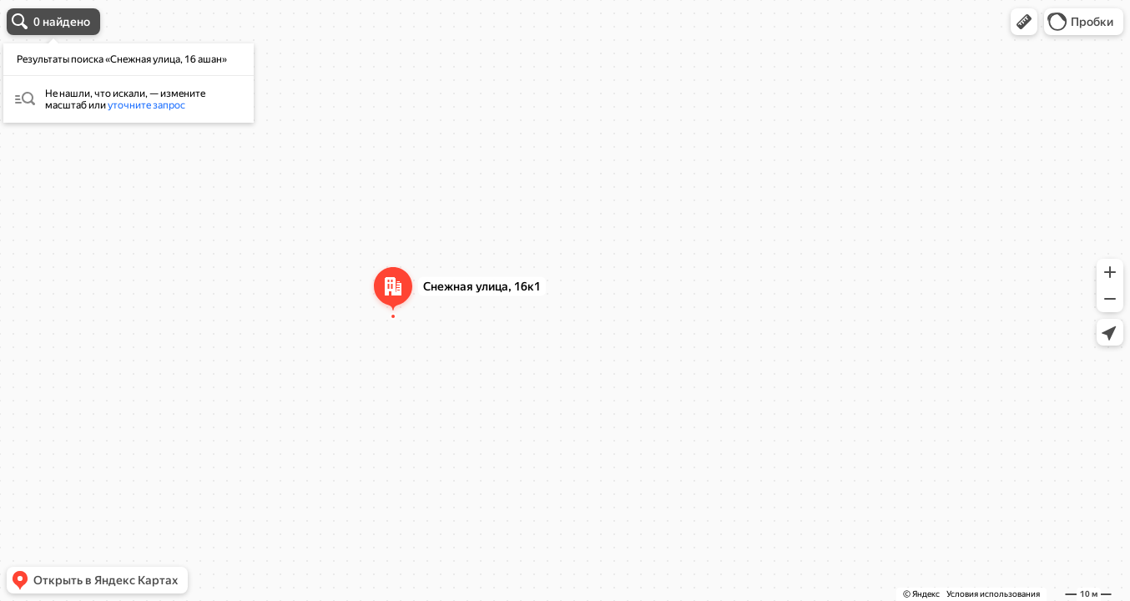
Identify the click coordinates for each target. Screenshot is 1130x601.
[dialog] (128, 83)
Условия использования (993, 593)
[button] (1024, 21)
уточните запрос (146, 105)
